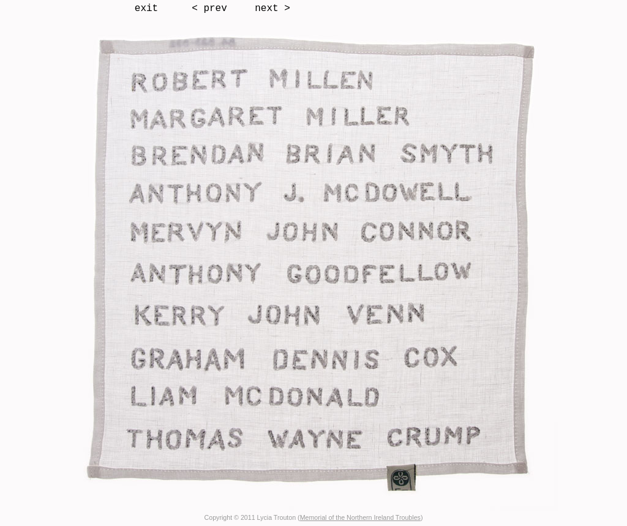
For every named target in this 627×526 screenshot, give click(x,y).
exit (146, 8)
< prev (209, 8)
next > (272, 8)
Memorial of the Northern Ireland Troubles (360, 517)
